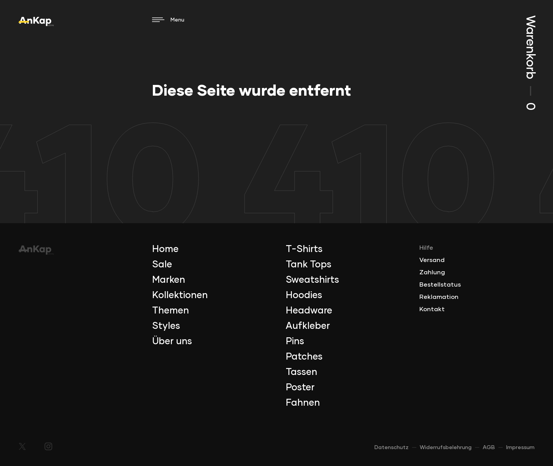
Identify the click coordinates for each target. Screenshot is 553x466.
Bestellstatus (440, 285)
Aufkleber (308, 326)
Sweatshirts (312, 280)
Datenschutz (391, 447)
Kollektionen (180, 295)
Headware (309, 310)
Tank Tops (308, 264)
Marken (168, 280)
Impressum (520, 447)
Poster (300, 387)
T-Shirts (304, 249)
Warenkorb (530, 62)
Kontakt (432, 309)
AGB (489, 447)
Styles (166, 326)
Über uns (172, 341)
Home (165, 249)
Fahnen (303, 403)
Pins (295, 341)
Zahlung (432, 272)
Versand (432, 260)
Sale (162, 264)
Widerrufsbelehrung (446, 447)
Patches (304, 357)
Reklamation (439, 297)
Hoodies (304, 295)
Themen (170, 310)
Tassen (301, 372)
